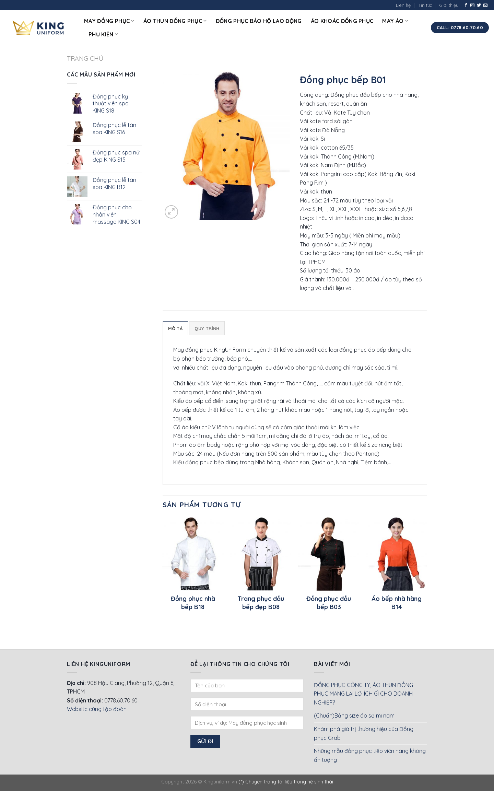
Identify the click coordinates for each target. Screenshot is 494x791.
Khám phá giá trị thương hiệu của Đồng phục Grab (363, 733)
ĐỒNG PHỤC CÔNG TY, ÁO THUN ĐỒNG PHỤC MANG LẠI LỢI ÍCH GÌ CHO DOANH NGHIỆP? (363, 694)
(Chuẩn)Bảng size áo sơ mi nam (354, 715)
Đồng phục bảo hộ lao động (259, 21)
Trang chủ (85, 58)
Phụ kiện (103, 34)
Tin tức (425, 5)
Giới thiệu (449, 5)
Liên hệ (403, 5)
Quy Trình (207, 328)
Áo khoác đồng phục (342, 21)
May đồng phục (109, 21)
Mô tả (175, 328)
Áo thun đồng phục (175, 21)
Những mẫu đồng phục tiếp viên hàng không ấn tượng (370, 755)
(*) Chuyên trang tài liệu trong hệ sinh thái (285, 782)
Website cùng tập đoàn (97, 709)
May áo (395, 21)
